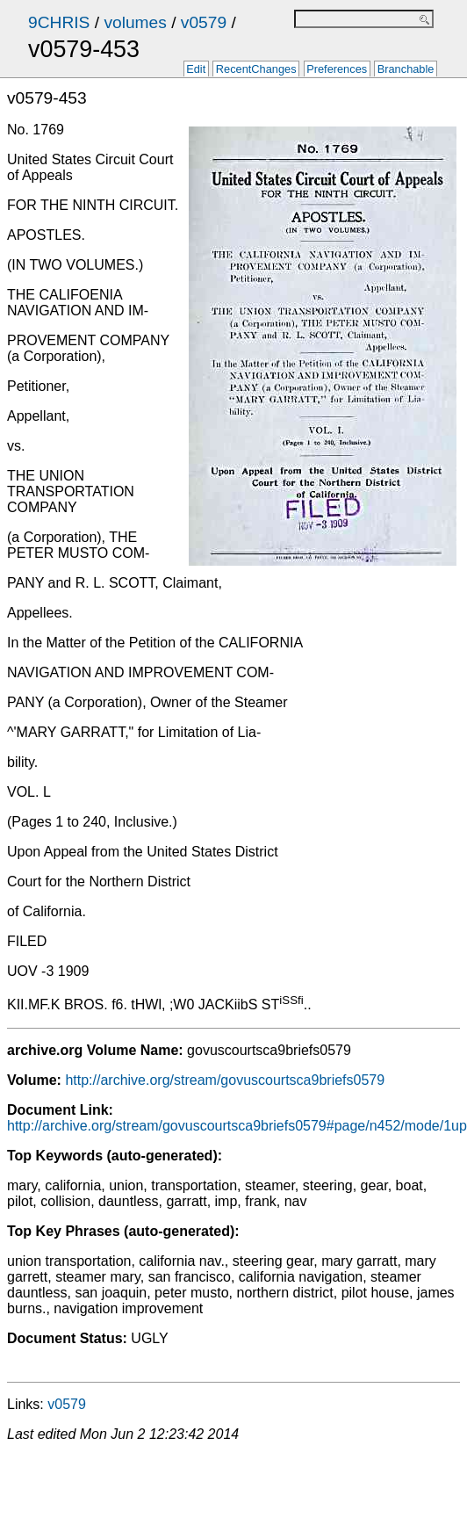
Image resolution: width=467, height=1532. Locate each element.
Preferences (336, 69)
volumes (135, 22)
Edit (195, 69)
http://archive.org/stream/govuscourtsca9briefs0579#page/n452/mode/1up (237, 1125)
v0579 (203, 22)
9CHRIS (59, 22)
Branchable (406, 69)
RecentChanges (256, 69)
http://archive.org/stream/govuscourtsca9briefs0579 (224, 1080)
